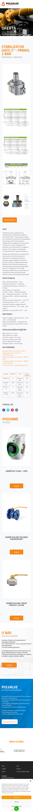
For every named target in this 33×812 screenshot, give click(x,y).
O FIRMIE (4, 769)
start (3, 31)
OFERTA (3, 771)
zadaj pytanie (9, 219)
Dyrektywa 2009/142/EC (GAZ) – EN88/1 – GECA (16, 358)
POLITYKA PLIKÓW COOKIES (22, 771)
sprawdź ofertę (9, 721)
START (3, 766)
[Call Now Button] (16, 808)
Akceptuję (16, 797)
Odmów (16, 802)
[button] (30, 781)
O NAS (6, 632)
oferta (7, 31)
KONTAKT (18, 769)
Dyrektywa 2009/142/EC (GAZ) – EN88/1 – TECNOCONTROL (16, 362)
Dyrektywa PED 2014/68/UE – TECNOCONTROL (12, 354)
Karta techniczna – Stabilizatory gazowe (15, 365)
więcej (16, 485)
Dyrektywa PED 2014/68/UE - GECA (13, 351)
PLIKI (17, 766)
